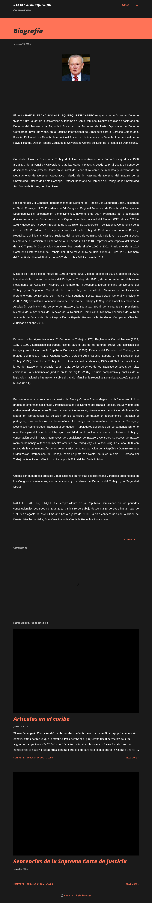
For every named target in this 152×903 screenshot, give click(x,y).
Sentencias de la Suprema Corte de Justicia (70, 861)
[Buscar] (125, 5)
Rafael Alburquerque (32, 5)
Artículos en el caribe (41, 718)
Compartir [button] (130, 539)
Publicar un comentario (40, 757)
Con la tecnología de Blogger (76, 895)
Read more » (132, 757)
